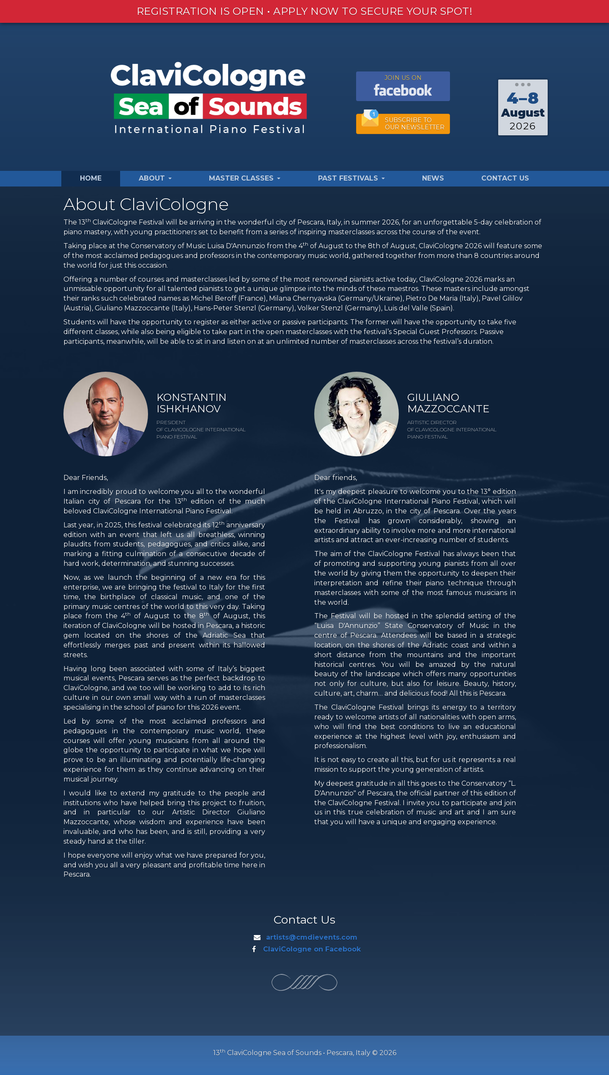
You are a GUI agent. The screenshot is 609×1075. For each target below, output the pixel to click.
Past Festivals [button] (351, 178)
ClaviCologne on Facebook (312, 949)
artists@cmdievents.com (311, 937)
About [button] (155, 178)
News (433, 178)
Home (91, 178)
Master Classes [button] (244, 178)
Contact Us (505, 178)
